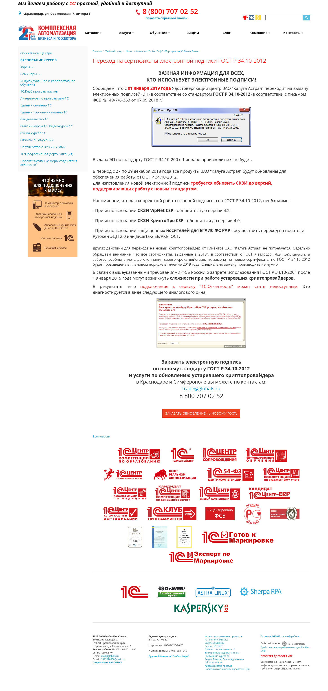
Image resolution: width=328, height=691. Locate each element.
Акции (193, 32)
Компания (259, 32)
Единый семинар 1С (36, 105)
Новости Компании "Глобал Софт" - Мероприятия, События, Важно (162, 51)
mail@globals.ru (110, 656)
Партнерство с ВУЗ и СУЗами (43, 147)
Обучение (160, 32)
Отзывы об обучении (37, 140)
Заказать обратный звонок (166, 18)
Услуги (126, 32)
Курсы (26, 67)
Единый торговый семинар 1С (44, 112)
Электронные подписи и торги (222, 652)
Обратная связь (214, 662)
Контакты (293, 32)
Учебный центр (113, 51)
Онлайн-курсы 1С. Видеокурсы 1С (46, 126)
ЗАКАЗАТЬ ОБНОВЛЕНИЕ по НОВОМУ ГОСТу (201, 413)
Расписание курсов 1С (217, 656)
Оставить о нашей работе (280, 636)
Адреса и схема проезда (218, 665)
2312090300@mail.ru (112, 659)
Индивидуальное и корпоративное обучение (47, 82)
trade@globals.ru (201, 388)
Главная (97, 51)
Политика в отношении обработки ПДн (227, 669)
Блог (226, 32)
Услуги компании (215, 643)
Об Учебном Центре (36, 53)
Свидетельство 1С (34, 119)
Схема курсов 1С (33, 133)
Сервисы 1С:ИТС (214, 646)
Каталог (93, 32)
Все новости (101, 436)
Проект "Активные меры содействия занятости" (48, 162)
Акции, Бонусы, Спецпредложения (224, 659)
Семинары (30, 74)
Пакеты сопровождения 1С (220, 649)
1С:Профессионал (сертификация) (46, 154)
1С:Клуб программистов (39, 91)
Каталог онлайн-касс (216, 639)
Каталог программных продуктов (223, 636)
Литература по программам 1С (44, 98)
